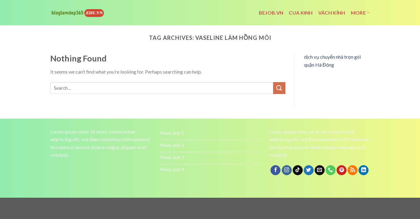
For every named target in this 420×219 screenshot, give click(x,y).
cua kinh (301, 13)
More (360, 13)
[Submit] (279, 88)
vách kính (331, 13)
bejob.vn (271, 13)
